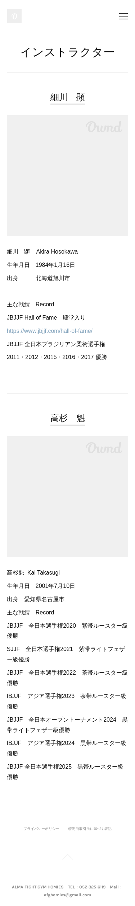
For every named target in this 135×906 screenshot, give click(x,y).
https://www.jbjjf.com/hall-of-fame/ (50, 331)
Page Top (67, 858)
